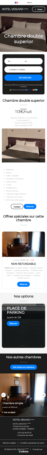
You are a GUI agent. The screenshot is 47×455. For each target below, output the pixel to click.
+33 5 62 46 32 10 (22, 433)
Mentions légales (9, 443)
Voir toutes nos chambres (23, 367)
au (26, 61)
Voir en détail (9, 412)
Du (9, 61)
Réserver (30, 206)
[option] (23, 260)
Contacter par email (23, 435)
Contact (17, 206)
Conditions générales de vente (32, 443)
